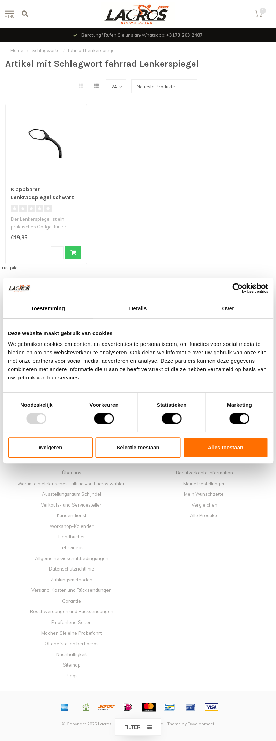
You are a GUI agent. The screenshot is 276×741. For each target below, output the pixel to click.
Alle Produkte (204, 515)
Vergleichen (204, 505)
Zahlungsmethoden (71, 579)
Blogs (72, 675)
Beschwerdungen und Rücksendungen (71, 611)
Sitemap (72, 665)
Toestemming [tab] (48, 308)
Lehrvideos (72, 547)
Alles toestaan (225, 447)
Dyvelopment (201, 723)
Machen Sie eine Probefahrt (71, 633)
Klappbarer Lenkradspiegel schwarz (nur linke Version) (42, 197)
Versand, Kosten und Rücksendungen (71, 590)
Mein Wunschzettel (204, 494)
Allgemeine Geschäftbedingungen (72, 558)
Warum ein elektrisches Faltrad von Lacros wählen (71, 483)
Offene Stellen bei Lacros (72, 643)
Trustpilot (9, 267)
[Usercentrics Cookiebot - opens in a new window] (237, 288)
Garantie (71, 601)
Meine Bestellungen (204, 483)
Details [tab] (138, 308)
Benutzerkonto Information (204, 472)
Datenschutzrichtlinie (71, 569)
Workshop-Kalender (72, 526)
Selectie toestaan (138, 447)
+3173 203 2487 (184, 35)
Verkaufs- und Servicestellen (72, 505)
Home (16, 50)
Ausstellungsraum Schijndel (71, 494)
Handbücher (71, 536)
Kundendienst (72, 515)
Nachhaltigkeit (71, 654)
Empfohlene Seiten (71, 622)
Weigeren (50, 447)
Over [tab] (228, 308)
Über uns (71, 472)
